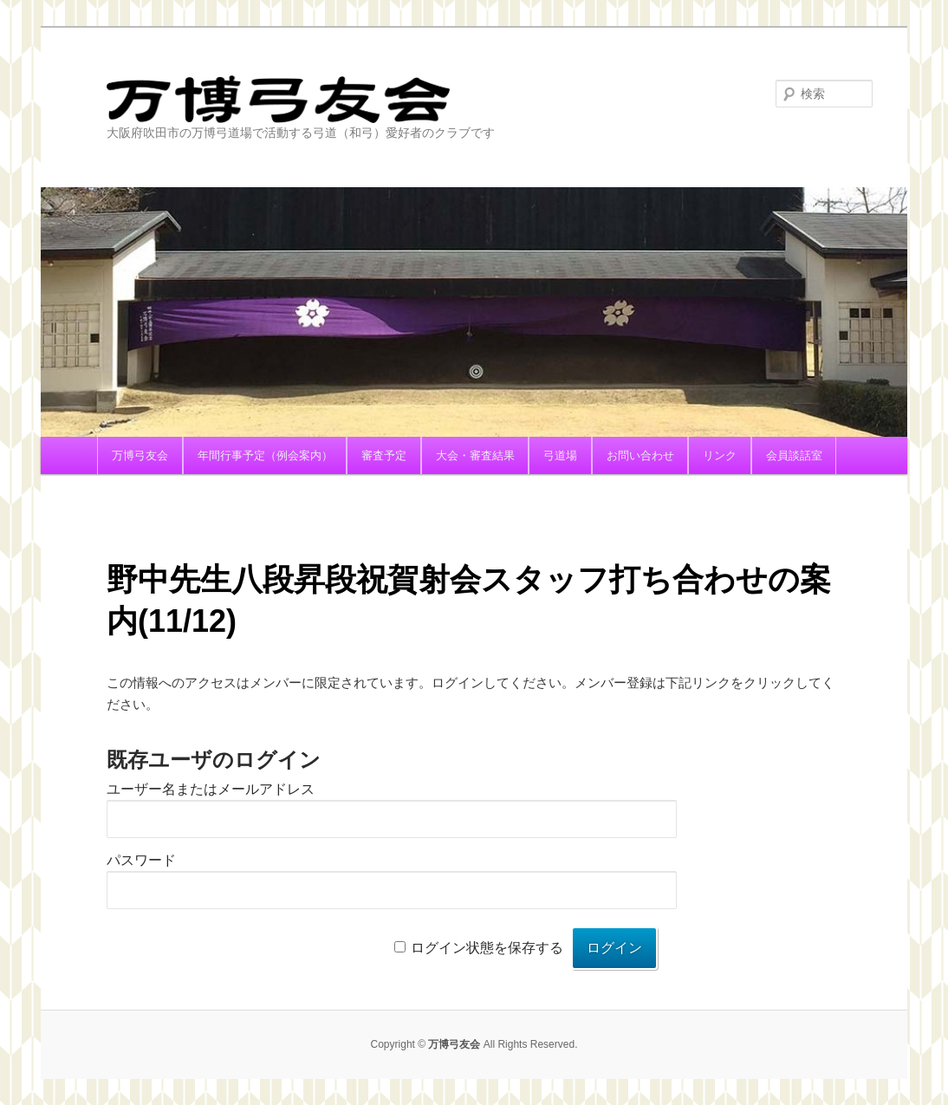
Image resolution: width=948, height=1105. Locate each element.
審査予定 (383, 455)
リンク (720, 455)
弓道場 (560, 455)
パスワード (141, 860)
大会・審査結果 (475, 455)
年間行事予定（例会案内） (265, 455)
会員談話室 (794, 455)
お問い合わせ (640, 455)
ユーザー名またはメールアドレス (211, 789)
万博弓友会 (357, 99)
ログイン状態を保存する (487, 947)
